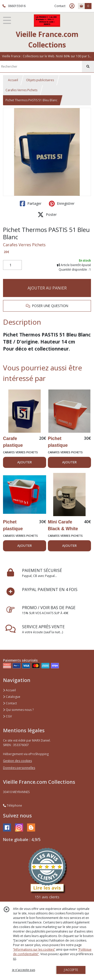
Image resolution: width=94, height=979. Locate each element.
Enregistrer (61, 204)
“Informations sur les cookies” (34, 949)
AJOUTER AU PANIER (47, 288)
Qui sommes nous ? (18, 710)
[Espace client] (72, 6)
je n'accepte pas (23, 970)
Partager (30, 204)
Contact (59, 6)
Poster (47, 215)
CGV (7, 716)
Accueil (13, 80)
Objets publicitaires (40, 80)
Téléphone (12, 805)
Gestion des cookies (17, 761)
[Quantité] (12, 265)
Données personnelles (19, 768)
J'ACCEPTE (71, 970)
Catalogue (11, 697)
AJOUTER (24, 462)
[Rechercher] (88, 66)
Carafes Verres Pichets (21, 90)
